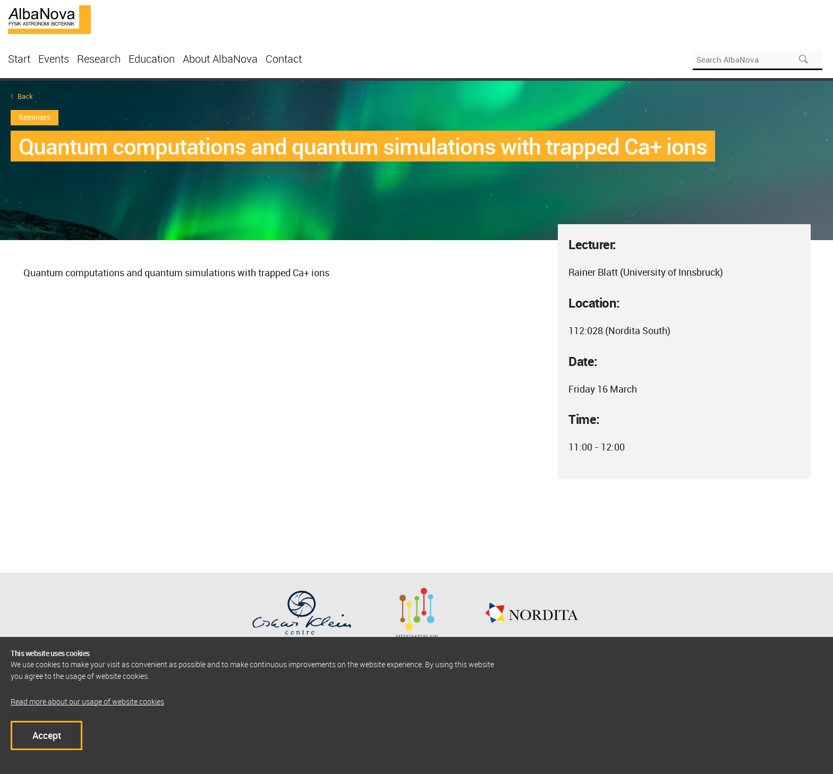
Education (152, 59)
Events (53, 59)
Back (25, 96)
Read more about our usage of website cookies (87, 701)
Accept (46, 735)
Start (19, 59)
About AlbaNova (220, 59)
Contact (284, 59)
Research (99, 59)
